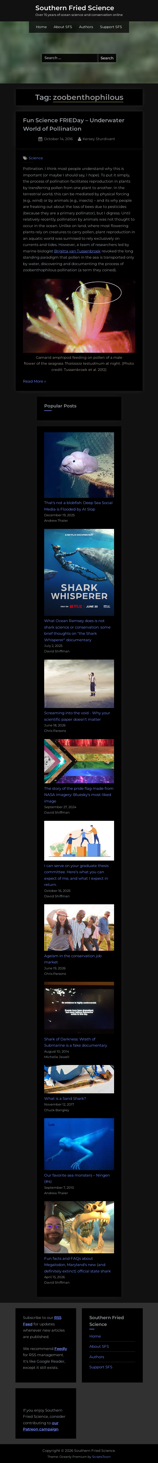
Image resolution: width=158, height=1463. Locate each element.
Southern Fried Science (74, 8)
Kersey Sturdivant (99, 138)
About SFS (63, 27)
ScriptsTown (101, 1457)
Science (36, 158)
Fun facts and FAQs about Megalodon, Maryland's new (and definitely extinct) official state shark (77, 1264)
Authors (86, 27)
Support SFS (111, 27)
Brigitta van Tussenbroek (77, 251)
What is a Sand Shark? (65, 1098)
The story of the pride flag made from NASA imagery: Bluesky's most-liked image (79, 794)
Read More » (34, 381)
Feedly (60, 1348)
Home (41, 27)
